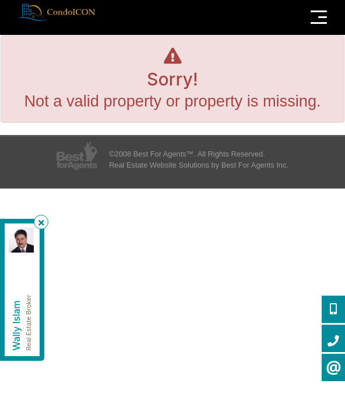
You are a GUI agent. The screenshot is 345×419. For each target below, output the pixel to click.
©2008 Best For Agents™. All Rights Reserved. (187, 154)
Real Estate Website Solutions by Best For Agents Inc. (198, 165)
